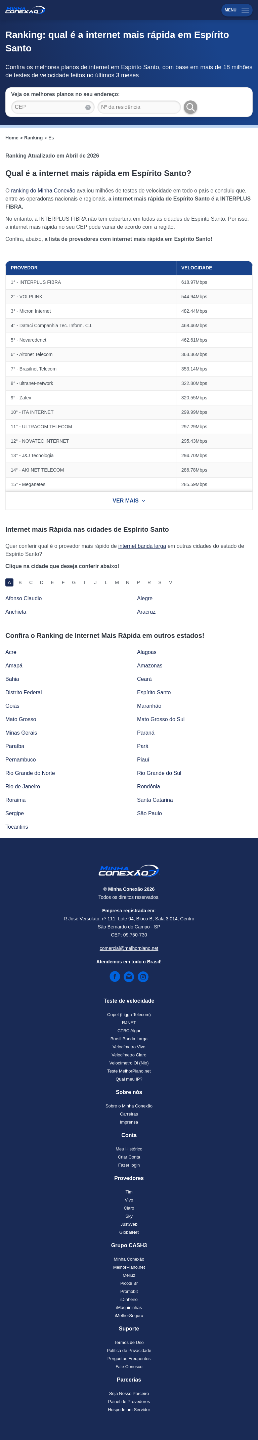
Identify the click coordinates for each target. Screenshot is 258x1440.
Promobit (129, 1291)
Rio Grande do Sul (159, 773)
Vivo (129, 1200)
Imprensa (129, 1122)
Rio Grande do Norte (30, 773)
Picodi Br (129, 1283)
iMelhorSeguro (129, 1315)
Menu (237, 10)
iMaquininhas (129, 1307)
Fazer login (129, 1165)
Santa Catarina (155, 800)
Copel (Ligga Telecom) (129, 1014)
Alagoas (147, 652)
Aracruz (146, 612)
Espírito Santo (154, 692)
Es (51, 137)
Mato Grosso (20, 719)
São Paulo (149, 813)
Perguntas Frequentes (129, 1358)
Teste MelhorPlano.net (128, 1071)
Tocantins (16, 827)
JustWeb (129, 1224)
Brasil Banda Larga (129, 1038)
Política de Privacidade (129, 1350)
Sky (129, 1216)
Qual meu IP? (129, 1079)
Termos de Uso (128, 1342)
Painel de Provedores (129, 1401)
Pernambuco (20, 759)
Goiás (12, 706)
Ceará (144, 679)
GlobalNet (129, 1232)
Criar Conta (129, 1157)
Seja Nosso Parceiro (129, 1393)
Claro (129, 1208)
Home (11, 137)
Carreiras (129, 1114)
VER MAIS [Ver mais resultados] (129, 501)
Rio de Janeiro (22, 786)
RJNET (129, 1022)
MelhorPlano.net (129, 1267)
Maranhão (149, 706)
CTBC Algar (129, 1030)
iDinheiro (128, 1299)
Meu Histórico (129, 1148)
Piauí (143, 759)
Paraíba (14, 746)
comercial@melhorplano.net (129, 948)
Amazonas (150, 665)
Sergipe (14, 813)
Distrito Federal (23, 692)
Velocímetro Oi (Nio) (128, 1062)
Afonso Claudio (23, 598)
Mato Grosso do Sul (160, 719)
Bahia (12, 679)
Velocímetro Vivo (129, 1046)
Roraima (15, 800)
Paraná (146, 733)
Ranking (33, 137)
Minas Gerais (21, 733)
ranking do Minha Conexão (43, 190)
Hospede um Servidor (129, 1409)
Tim (128, 1191)
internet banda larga (142, 546)
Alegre (145, 598)
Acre (10, 652)
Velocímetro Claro (129, 1054)
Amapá (14, 665)
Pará (142, 746)
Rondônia (148, 786)
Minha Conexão (129, 1259)
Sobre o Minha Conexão (129, 1105)
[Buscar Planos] (190, 107)
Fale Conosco (129, 1366)
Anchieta (15, 612)
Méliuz (129, 1275)
